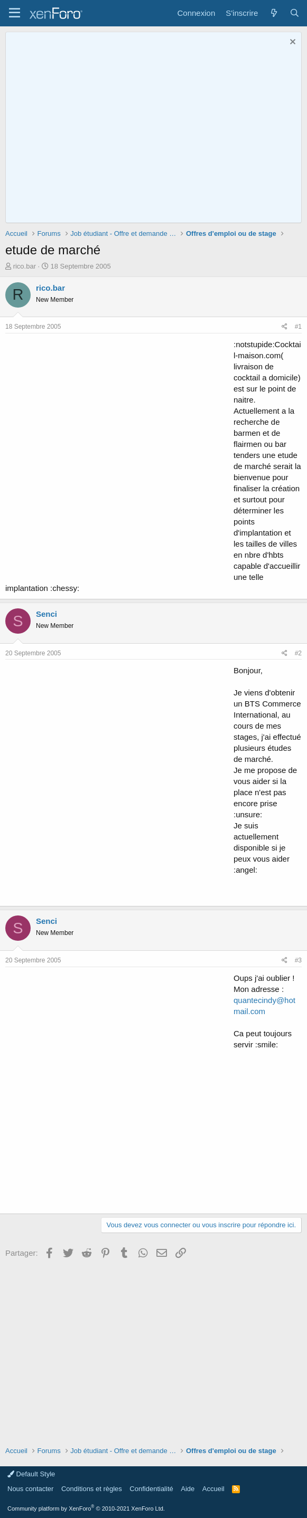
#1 (298, 326)
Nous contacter (30, 1489)
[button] (14, 13)
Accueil (213, 1489)
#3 (298, 960)
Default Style (31, 1474)
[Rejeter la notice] (291, 43)
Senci (46, 613)
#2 (298, 653)
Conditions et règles (91, 1489)
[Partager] (284, 327)
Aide (187, 1489)
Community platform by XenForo (86, 1508)
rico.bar (24, 266)
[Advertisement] (117, 455)
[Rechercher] (294, 13)
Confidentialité (151, 1489)
